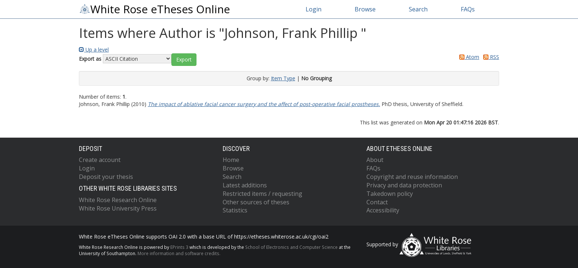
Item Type (283, 78)
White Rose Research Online (118, 200)
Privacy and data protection (404, 185)
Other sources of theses (256, 202)
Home (231, 160)
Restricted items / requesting (262, 194)
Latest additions (245, 185)
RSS (490, 56)
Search (418, 9)
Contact (377, 202)
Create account (100, 160)
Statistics (235, 210)
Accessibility (382, 210)
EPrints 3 (179, 247)
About (374, 160)
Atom (468, 56)
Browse (365, 9)
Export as (90, 58)
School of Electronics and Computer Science (291, 247)
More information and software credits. (178, 253)
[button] (183, 59)
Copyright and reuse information (412, 177)
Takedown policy (389, 194)
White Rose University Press (118, 208)
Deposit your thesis (106, 177)
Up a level (94, 49)
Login (313, 9)
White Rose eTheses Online (154, 9)
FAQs (468, 9)
